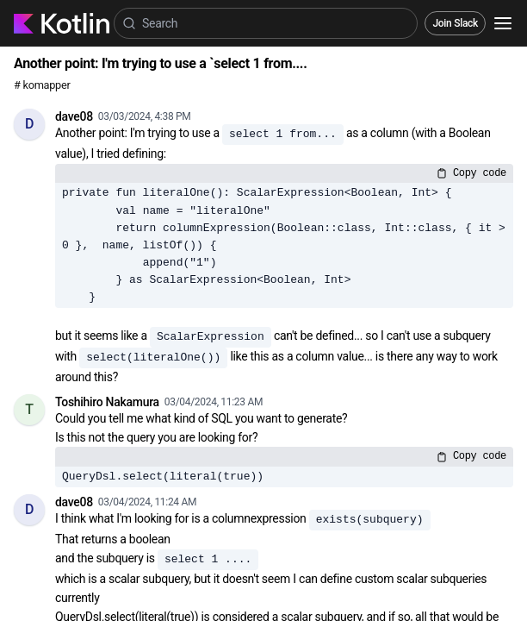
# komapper (42, 84)
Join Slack (455, 23)
